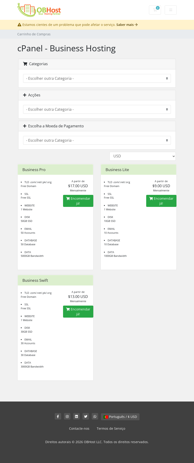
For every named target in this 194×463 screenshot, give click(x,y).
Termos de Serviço (111, 428)
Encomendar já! (78, 200)
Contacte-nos (79, 428)
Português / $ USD (120, 416)
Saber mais (127, 24)
